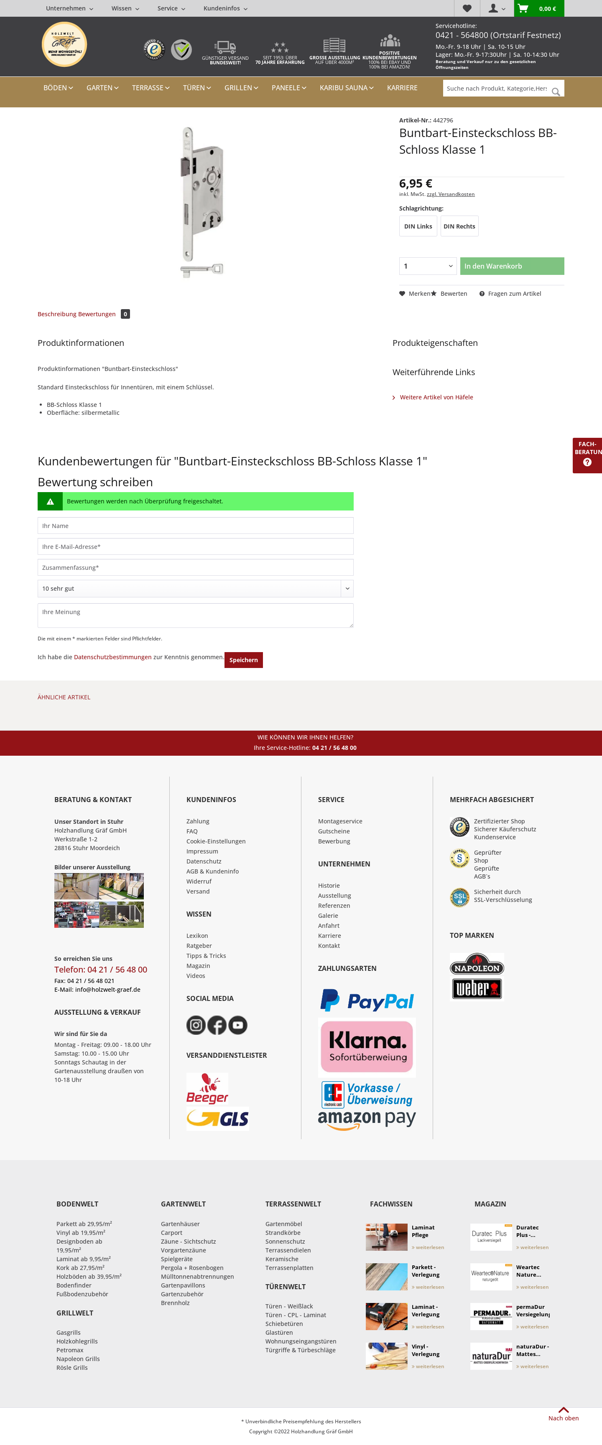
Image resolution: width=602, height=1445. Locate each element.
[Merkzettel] (467, 8)
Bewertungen (104, 314)
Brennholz (175, 1303)
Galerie (328, 915)
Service (171, 8)
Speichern (244, 660)
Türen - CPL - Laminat (295, 1315)
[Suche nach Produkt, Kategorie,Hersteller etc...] (503, 88)
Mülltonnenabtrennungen (197, 1276)
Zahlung (197, 821)
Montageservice (340, 821)
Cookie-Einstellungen (216, 841)
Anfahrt (328, 925)
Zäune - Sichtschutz (188, 1241)
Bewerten (450, 293)
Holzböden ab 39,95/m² (89, 1276)
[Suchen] (556, 92)
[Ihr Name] (196, 525)
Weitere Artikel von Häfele (433, 397)
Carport (171, 1233)
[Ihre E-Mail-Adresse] (196, 546)
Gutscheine (334, 831)
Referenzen (334, 905)
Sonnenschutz (285, 1241)
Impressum (202, 851)
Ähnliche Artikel (64, 697)
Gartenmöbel (283, 1224)
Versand (198, 891)
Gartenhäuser (180, 1224)
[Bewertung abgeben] (196, 588)
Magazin (198, 966)
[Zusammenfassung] (196, 567)
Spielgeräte (177, 1259)
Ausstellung (334, 895)
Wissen (125, 8)
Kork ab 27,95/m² (80, 1268)
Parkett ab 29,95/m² (84, 1224)
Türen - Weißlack (289, 1306)
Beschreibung (57, 314)
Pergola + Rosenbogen (192, 1268)
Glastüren (279, 1332)
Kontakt (329, 946)
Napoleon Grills (78, 1359)
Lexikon (197, 936)
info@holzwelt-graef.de (107, 989)
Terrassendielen (288, 1250)
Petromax (70, 1350)
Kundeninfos (225, 8)
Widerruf (199, 881)
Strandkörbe (283, 1233)
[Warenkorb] (539, 8)
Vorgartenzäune (183, 1250)
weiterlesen (428, 1247)
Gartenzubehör (182, 1294)
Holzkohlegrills (77, 1341)
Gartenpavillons (183, 1285)
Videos (195, 976)
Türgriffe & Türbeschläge (300, 1350)
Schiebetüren (284, 1324)
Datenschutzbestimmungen (113, 657)
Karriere (329, 936)
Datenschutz (204, 861)
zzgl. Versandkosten (451, 194)
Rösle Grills (72, 1367)
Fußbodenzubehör (82, 1294)
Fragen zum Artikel (510, 293)
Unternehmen (69, 8)
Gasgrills (68, 1332)
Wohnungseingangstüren (301, 1341)
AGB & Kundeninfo (212, 871)
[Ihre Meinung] (196, 615)
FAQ (192, 831)
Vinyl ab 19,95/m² (80, 1233)
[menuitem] (147, 8)
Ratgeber (199, 946)
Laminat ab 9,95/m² (83, 1259)
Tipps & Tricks (206, 956)
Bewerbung (334, 841)
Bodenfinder (74, 1285)
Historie (329, 885)
